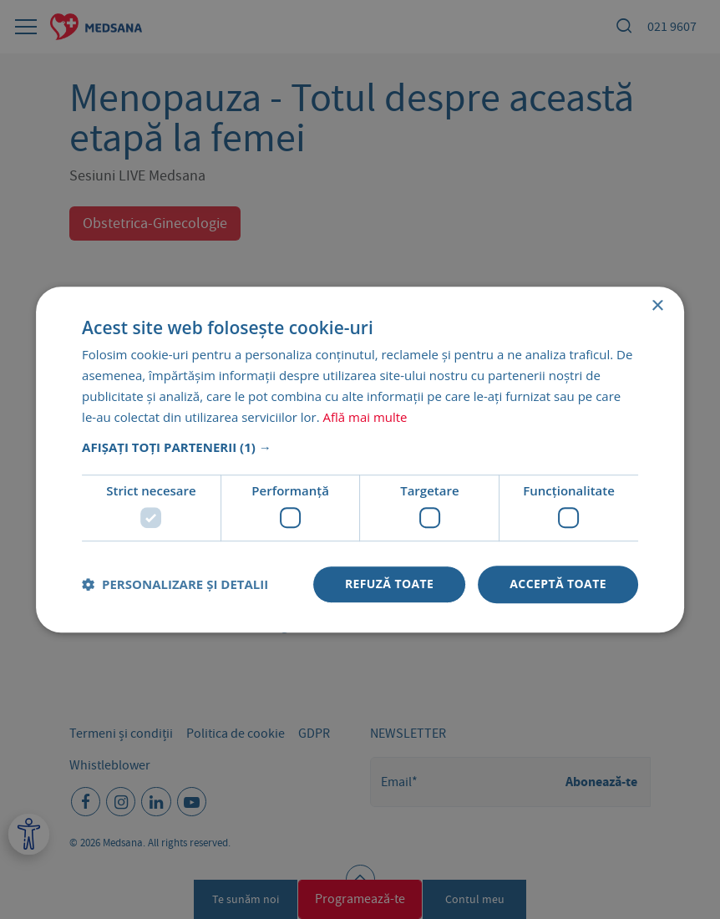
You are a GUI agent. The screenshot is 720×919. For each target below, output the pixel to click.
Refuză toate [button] (389, 584)
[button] (360, 447)
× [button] (657, 306)
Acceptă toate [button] (558, 584)
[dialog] (360, 459)
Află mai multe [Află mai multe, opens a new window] (365, 417)
